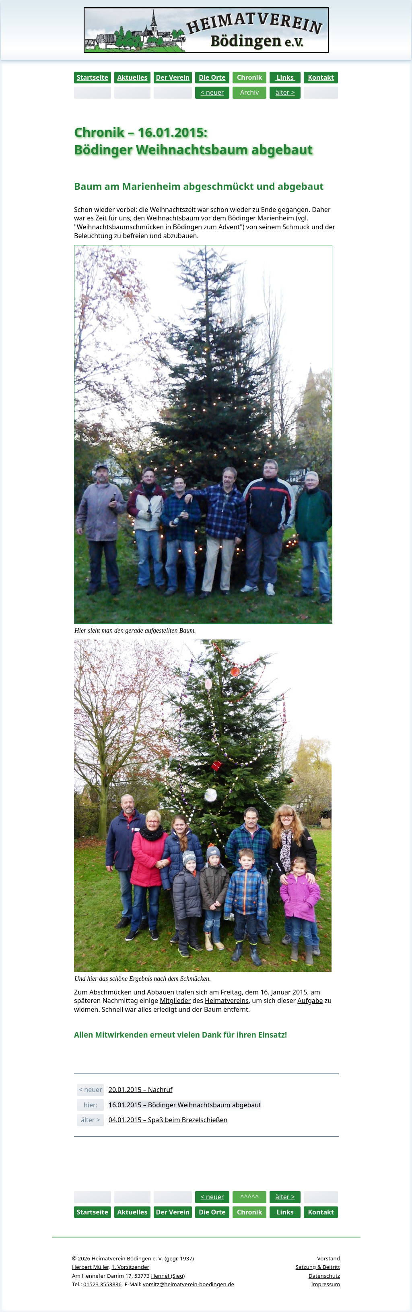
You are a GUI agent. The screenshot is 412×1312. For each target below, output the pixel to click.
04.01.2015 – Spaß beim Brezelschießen (168, 1119)
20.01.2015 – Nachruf (141, 1089)
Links (285, 77)
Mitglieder (175, 1000)
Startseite (92, 77)
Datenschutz (324, 1275)
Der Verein (173, 77)
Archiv (249, 92)
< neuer (212, 92)
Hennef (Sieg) (168, 1275)
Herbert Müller (90, 1266)
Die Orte (212, 77)
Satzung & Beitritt (318, 1266)
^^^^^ (249, 1196)
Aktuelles (132, 77)
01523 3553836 (102, 1284)
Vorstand (328, 1258)
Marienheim (276, 218)
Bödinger (241, 218)
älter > (285, 92)
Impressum (325, 1284)
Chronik (249, 77)
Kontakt (321, 77)
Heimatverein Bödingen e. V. (127, 1258)
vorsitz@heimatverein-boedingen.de (188, 1284)
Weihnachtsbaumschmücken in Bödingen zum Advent (158, 226)
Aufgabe (310, 1000)
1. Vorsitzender (130, 1266)
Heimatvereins (227, 1000)
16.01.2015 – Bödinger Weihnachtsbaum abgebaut (185, 1104)
